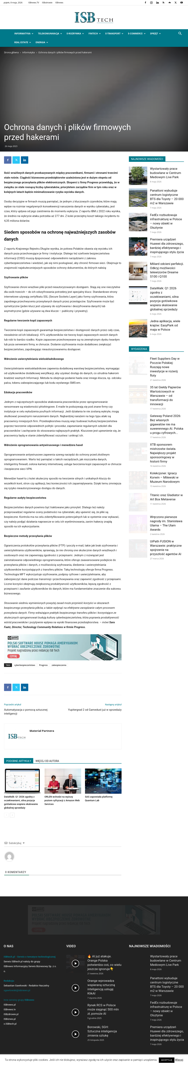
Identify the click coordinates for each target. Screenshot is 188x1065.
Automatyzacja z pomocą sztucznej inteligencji (26, 711)
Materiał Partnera (42, 731)
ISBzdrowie (47, 2)
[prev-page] (6, 815)
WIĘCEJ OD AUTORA (47, 761)
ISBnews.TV (33, 2)
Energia (42, 42)
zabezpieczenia (59, 665)
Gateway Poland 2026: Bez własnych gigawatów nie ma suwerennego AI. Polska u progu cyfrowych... (166, 424)
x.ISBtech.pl (10, 1023)
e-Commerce (136, 33)
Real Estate (22, 42)
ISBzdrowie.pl (11, 1014)
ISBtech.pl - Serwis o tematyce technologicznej (29, 956)
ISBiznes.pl (10, 1019)
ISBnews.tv (10, 1009)
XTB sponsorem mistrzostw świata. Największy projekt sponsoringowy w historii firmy (163, 453)
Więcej (179, 1060)
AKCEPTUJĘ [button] (166, 1060)
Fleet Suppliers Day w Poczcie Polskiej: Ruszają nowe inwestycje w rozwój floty (165, 367)
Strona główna (11, 52)
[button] (180, 34)
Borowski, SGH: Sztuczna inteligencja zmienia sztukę (102, 1031)
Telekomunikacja (50, 33)
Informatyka (23, 33)
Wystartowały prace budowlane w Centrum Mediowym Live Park (165, 173)
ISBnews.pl (10, 1004)
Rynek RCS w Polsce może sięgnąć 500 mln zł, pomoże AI (103, 1009)
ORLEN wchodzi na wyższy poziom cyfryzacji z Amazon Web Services (62, 800)
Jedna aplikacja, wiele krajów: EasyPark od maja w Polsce (165, 325)
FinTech (94, 33)
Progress (43, 665)
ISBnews (59, 2)
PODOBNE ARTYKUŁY (18, 761)
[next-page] (12, 815)
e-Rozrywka (75, 33)
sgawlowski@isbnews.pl (17, 990)
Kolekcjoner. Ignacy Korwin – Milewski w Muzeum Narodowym (165, 477)
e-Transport (114, 33)
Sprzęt (155, 33)
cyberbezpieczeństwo (24, 665)
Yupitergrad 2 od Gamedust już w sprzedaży (95, 709)
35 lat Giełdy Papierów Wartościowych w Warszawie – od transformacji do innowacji (165, 395)
